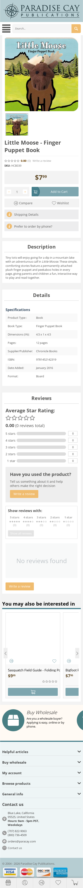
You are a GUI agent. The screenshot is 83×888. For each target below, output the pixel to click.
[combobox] (46, 28)
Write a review (42, 160)
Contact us (15, 848)
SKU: (7, 166)
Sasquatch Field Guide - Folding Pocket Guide (34, 670)
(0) (29, 160)
